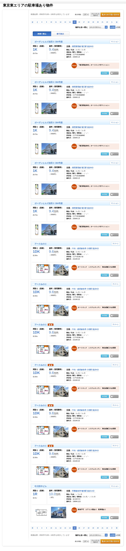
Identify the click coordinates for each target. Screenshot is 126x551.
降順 (118, 27)
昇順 (112, 27)
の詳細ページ (104, 73)
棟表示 (60, 33)
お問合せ (105, 15)
